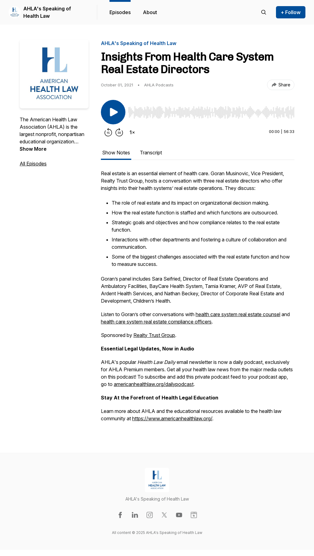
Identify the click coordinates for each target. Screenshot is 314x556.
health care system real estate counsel (238, 314)
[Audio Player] (211, 110)
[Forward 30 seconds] (119, 132)
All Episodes (33, 164)
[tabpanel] (197, 299)
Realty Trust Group (154, 335)
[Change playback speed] (132, 132)
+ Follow (291, 12)
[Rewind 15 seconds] (108, 132)
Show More (33, 149)
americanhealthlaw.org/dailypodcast (153, 384)
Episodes (120, 12)
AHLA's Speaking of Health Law (47, 12)
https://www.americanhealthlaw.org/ (172, 418)
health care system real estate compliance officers (156, 322)
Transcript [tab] (151, 152)
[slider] (211, 112)
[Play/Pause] (113, 112)
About (150, 12)
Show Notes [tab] (116, 152)
